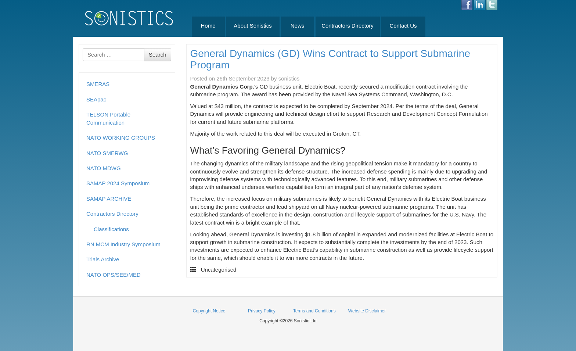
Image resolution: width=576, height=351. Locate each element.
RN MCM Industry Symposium (123, 244)
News (298, 25)
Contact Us (403, 25)
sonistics (289, 78)
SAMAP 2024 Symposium (118, 183)
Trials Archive (102, 259)
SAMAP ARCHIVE (108, 199)
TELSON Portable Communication (108, 118)
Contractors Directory (347, 25)
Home (208, 25)
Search (157, 54)
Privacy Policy (262, 311)
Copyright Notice (209, 311)
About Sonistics (252, 25)
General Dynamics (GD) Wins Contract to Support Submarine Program (330, 59)
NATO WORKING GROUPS (120, 138)
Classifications (111, 229)
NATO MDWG (103, 168)
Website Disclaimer (367, 311)
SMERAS (97, 84)
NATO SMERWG (107, 153)
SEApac (96, 99)
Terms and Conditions (314, 311)
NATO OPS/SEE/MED (113, 275)
